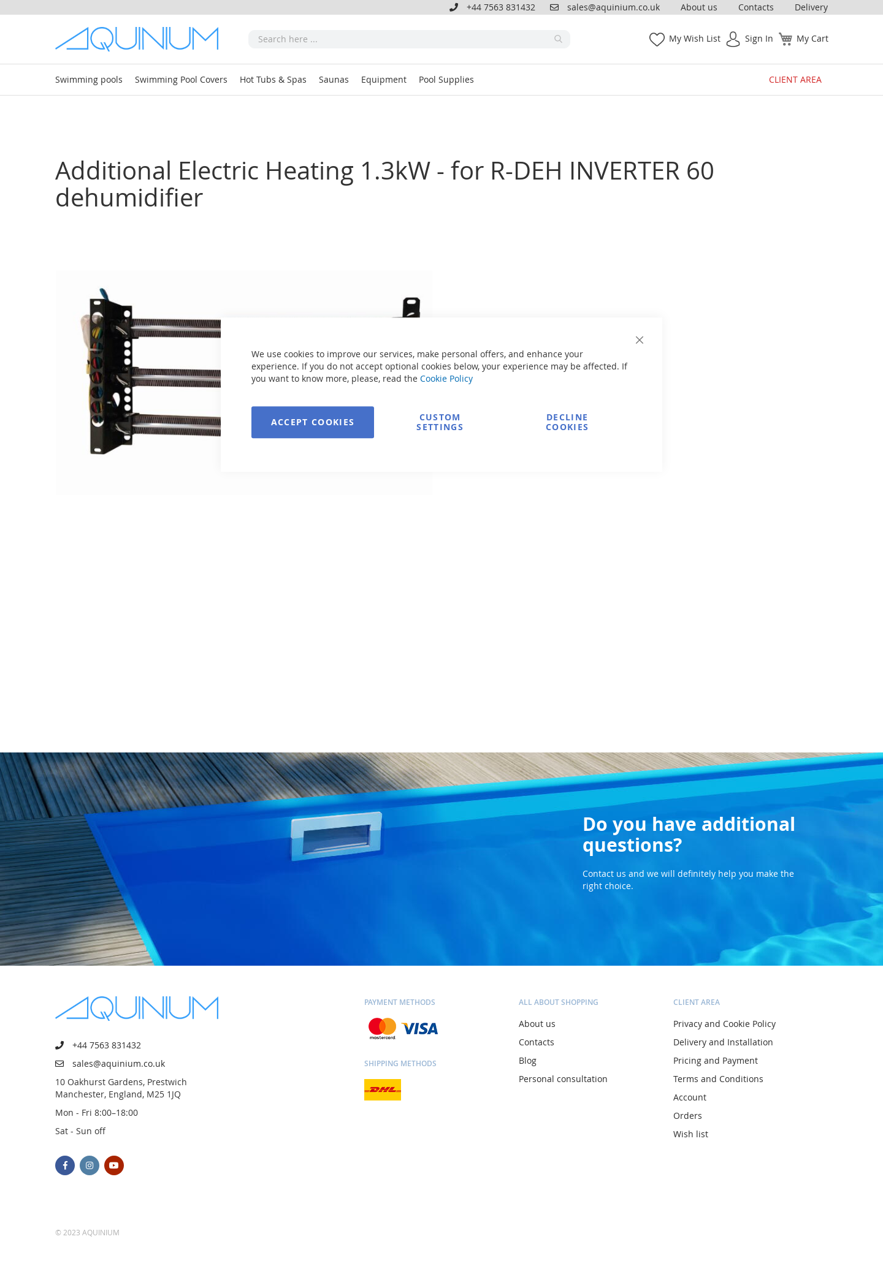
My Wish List (695, 38)
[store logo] (141, 39)
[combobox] (409, 39)
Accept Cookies (313, 422)
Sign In (759, 38)
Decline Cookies (567, 422)
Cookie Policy (446, 378)
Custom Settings (440, 422)
